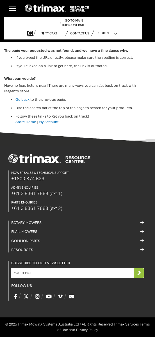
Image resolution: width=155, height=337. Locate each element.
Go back (22, 99)
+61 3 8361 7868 (36, 193)
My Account (49, 122)
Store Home (25, 122)
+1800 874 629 (27, 178)
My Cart (49, 33)
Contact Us (79, 33)
